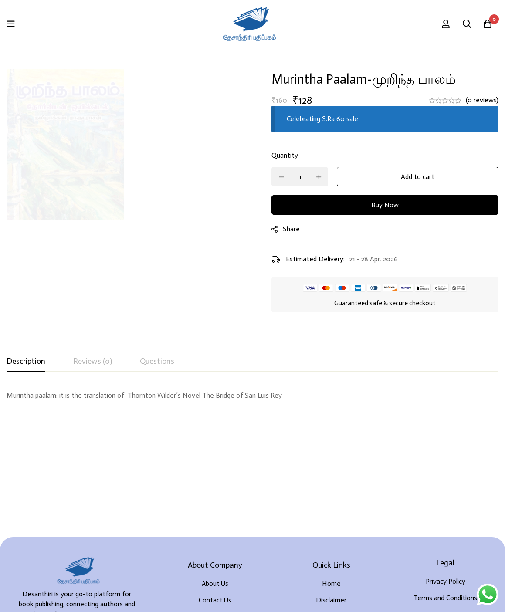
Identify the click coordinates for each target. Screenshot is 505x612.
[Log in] (443, 24)
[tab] (26, 361)
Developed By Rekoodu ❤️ (459, 595)
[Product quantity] (305, 176)
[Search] (465, 24)
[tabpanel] (252, 400)
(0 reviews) (482, 100)
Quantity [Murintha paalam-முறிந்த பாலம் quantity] (290, 155)
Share (296, 229)
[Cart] (487, 24)
